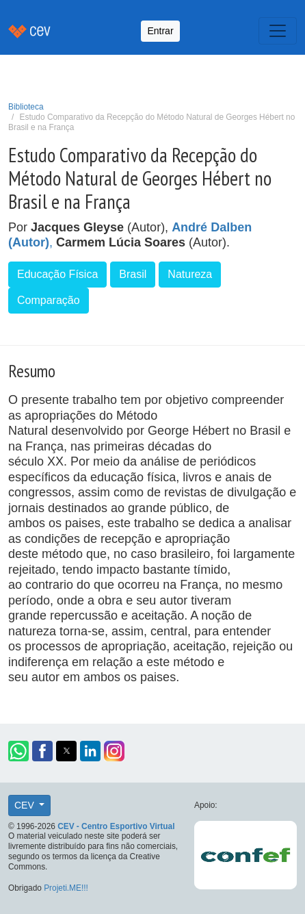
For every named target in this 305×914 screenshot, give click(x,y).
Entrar (160, 30)
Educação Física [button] (57, 274)
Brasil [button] (132, 274)
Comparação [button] (48, 300)
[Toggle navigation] (277, 31)
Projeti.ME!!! (66, 888)
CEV (25, 805)
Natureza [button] (190, 274)
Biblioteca (26, 107)
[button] (18, 751)
